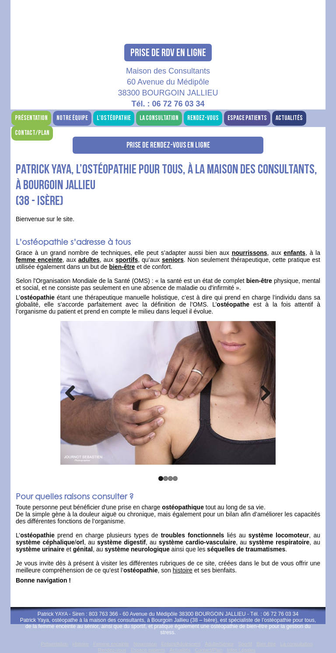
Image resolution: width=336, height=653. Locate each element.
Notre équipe (72, 118)
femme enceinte (39, 259)
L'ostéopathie (114, 118)
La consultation (159, 118)
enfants (294, 252)
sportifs (127, 259)
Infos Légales (241, 650)
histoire (182, 570)
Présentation (31, 118)
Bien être (266, 643)
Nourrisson (145, 643)
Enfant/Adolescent (180, 643)
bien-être (122, 266)
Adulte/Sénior (219, 643)
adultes (89, 259)
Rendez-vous (203, 118)
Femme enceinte (111, 643)
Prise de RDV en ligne (168, 52)
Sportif (245, 643)
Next (262, 393)
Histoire (80, 643)
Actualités (289, 118)
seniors (173, 259)
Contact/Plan (32, 133)
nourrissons (249, 252)
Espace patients (247, 118)
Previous (73, 393)
